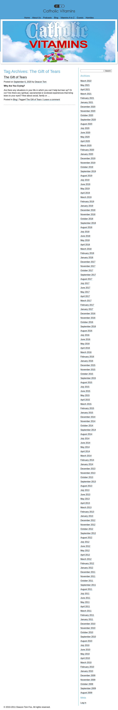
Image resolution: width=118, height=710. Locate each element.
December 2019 (87, 158)
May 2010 (85, 654)
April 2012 (85, 555)
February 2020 (87, 150)
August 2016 (86, 331)
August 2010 (86, 641)
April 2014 (85, 451)
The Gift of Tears (15, 77)
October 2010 (86, 632)
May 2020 (85, 137)
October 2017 (86, 270)
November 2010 (87, 628)
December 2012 (87, 520)
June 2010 (85, 650)
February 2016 (87, 357)
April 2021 (85, 89)
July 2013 (84, 490)
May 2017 (85, 292)
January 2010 (86, 671)
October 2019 (86, 167)
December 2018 (87, 210)
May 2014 (85, 447)
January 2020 (86, 154)
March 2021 (86, 94)
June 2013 (85, 494)
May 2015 (85, 395)
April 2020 (85, 141)
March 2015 (86, 404)
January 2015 (86, 413)
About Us (36, 18)
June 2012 (85, 546)
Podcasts (47, 18)
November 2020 (87, 111)
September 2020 (88, 120)
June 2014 (85, 443)
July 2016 (84, 335)
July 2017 (84, 283)
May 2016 (85, 344)
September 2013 (88, 481)
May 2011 (85, 602)
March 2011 (86, 611)
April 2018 (85, 244)
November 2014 (87, 421)
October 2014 (86, 425)
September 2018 (88, 223)
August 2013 (86, 486)
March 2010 (86, 662)
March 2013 (86, 507)
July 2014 (84, 438)
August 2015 (86, 382)
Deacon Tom (40, 82)
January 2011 (86, 619)
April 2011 (85, 606)
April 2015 (85, 400)
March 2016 (86, 352)
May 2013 (85, 499)
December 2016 (87, 313)
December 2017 (87, 262)
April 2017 (85, 296)
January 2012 (86, 568)
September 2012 (88, 533)
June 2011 (85, 598)
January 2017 (86, 309)
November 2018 (87, 214)
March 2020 (86, 145)
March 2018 (86, 249)
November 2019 (87, 163)
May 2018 (85, 240)
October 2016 (86, 322)
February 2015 (87, 408)
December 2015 (87, 365)
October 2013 (86, 477)
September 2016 (88, 326)
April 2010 (85, 658)
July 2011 (84, 593)
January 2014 (86, 464)
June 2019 (85, 184)
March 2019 (86, 197)
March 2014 (86, 456)
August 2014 (86, 434)
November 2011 (87, 576)
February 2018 (87, 253)
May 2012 (85, 550)
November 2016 (87, 318)
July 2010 (84, 645)
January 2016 (86, 361)
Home (27, 18)
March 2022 (86, 81)
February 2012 (87, 563)
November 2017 (87, 266)
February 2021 (87, 98)
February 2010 (87, 667)
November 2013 (87, 473)
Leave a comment (51, 99)
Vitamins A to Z (67, 18)
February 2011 (87, 615)
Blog (56, 18)
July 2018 (84, 232)
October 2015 (86, 374)
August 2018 (86, 227)
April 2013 (85, 503)
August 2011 (86, 589)
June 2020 (85, 132)
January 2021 (86, 102)
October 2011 (86, 581)
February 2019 (87, 201)
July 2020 (84, 128)
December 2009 (87, 675)
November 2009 (87, 680)
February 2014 (87, 460)
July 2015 (84, 387)
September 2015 (88, 378)
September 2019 (88, 171)
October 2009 (86, 684)
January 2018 (86, 257)
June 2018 (85, 236)
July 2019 (84, 180)
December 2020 (87, 107)
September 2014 (88, 430)
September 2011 (88, 585)
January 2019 (86, 206)
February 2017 (87, 305)
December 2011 (87, 572)
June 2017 (85, 288)
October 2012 (86, 529)
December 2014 (87, 417)
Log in (83, 703)
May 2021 (85, 85)
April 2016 (85, 348)
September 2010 (88, 637)
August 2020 (86, 124)
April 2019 (85, 193)
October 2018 (86, 219)
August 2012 (86, 537)
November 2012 (87, 525)
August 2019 (86, 176)
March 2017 (86, 301)
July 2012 (84, 542)
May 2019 (85, 188)
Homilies (90, 18)
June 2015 (85, 391)
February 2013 (87, 512)
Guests (80, 18)
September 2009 (88, 688)
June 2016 (85, 339)
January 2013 (86, 516)
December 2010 (87, 624)
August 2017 (86, 279)
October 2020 (86, 115)
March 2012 (86, 559)
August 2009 (86, 693)
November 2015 (87, 369)
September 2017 (88, 275)
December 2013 (87, 469)
